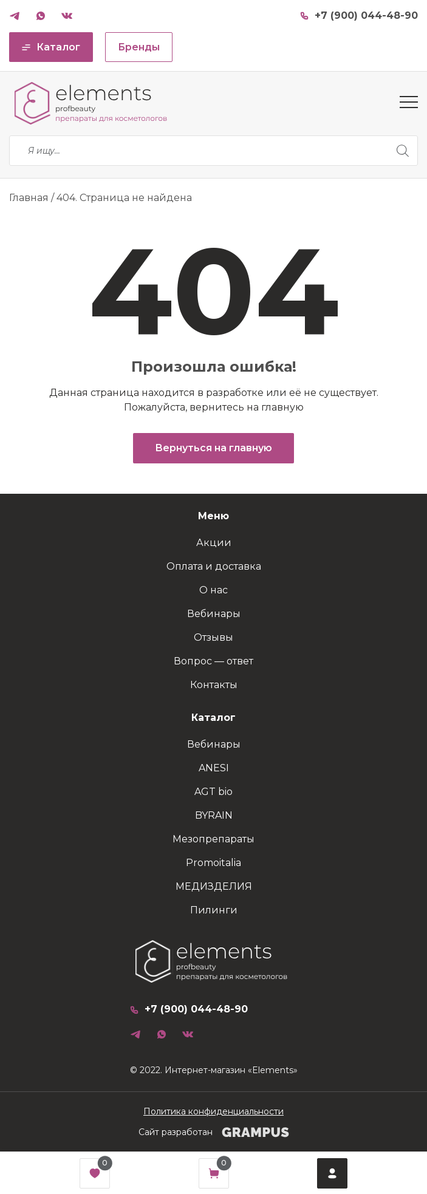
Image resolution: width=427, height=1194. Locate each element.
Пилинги (213, 910)
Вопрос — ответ (213, 661)
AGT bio (213, 791)
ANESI (214, 768)
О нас (213, 590)
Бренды (139, 47)
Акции (213, 542)
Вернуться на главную (213, 448)
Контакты (213, 685)
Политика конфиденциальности (213, 1111)
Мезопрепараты (213, 839)
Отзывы (213, 637)
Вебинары (214, 613)
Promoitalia (213, 862)
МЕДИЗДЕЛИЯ (214, 886)
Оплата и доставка (213, 566)
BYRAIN (214, 815)
